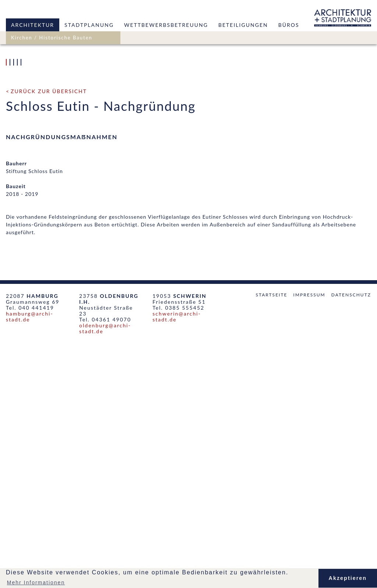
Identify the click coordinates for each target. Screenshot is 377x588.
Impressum (309, 539)
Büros (288, 25)
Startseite (271, 539)
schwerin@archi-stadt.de (176, 561)
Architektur (32, 25)
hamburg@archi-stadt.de (29, 561)
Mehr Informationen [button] (36, 582)
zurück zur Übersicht (49, 335)
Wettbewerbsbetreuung (166, 25)
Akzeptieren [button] (348, 578)
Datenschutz (351, 539)
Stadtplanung (89, 25)
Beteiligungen (243, 25)
